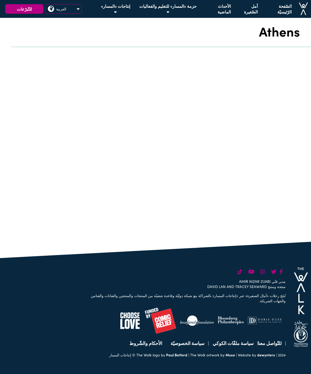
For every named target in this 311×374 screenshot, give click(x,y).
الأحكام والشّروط (145, 343)
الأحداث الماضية (224, 9)
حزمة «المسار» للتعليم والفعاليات (168, 8)
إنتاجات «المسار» (115, 8)
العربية (63, 9)
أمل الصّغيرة (251, 9)
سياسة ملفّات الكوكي (233, 343)
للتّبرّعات (24, 9)
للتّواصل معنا (270, 343)
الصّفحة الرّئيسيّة (284, 9)
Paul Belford (176, 354)
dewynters (266, 354)
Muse (230, 354)
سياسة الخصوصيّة (187, 343)
